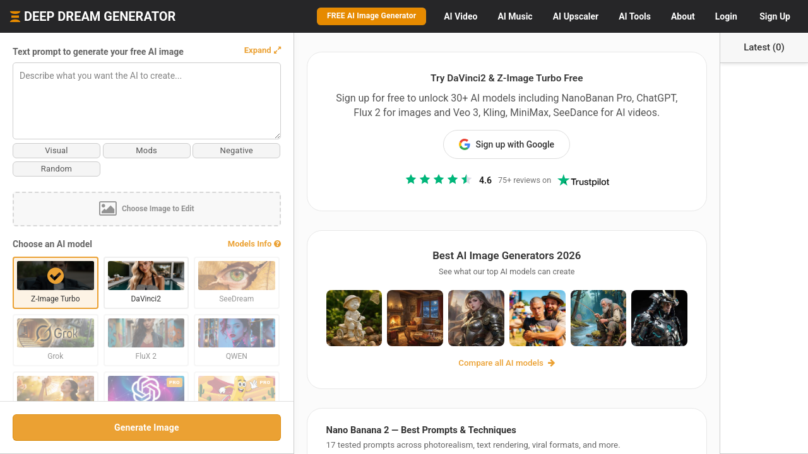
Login (726, 16)
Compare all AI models (486, 370)
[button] (221, 50)
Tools (635, 16)
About (683, 16)
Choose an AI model (52, 244)
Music (514, 16)
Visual (49, 150)
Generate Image (125, 427)
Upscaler (575, 16)
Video (460, 16)
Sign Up (774, 16)
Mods (126, 150)
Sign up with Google (486, 144)
